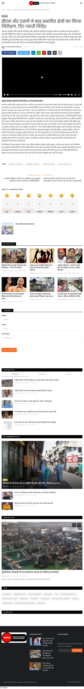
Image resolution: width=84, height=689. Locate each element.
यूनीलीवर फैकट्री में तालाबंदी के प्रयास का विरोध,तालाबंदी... (31, 572)
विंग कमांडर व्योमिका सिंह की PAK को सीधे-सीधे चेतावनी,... (48, 666)
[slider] (30, 95)
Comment (5, 334)
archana (32, 273)
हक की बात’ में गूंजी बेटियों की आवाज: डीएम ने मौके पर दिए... (70, 295)
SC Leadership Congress (61, 599)
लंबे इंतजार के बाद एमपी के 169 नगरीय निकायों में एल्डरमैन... (35, 422)
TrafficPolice (45, 599)
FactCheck (34, 599)
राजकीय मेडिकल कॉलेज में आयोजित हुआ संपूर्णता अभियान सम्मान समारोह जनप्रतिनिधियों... (22, 179)
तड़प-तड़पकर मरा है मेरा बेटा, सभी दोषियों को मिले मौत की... (48, 642)
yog (56, 594)
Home (3, 10)
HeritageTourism (20, 594)
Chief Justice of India (10, 599)
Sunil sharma (6, 271)
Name (4, 315)
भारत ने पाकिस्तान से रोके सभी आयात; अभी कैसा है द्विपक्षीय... (35, 493)
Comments (7, 310)
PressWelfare (7, 603)
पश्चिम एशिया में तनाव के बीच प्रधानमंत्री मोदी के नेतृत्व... (33, 391)
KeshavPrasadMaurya (68, 594)
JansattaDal (7, 594)
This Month (42, 374)
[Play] (5, 94)
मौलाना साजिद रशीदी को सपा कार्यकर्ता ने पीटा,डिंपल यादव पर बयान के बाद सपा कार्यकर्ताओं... (63, 179)
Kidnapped (48, 594)
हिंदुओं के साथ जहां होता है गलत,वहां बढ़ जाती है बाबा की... (34, 503)
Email (4, 325)
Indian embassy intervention (25, 603)
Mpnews (75, 599)
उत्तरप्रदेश (9, 10)
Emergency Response (16, 164)
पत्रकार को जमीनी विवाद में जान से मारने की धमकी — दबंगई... (41, 267)
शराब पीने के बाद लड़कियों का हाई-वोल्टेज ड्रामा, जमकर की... (35, 412)
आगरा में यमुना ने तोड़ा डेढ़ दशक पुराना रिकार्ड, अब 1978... (42, 295)
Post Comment (9, 350)
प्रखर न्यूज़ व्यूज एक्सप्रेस (42, 3)
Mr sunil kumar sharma (11, 47)
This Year (69, 374)
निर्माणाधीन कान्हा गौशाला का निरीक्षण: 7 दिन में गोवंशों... (14, 266)
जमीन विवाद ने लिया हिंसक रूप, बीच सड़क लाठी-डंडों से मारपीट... (37, 380)
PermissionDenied (35, 594)
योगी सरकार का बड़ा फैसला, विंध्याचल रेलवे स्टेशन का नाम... (13, 296)
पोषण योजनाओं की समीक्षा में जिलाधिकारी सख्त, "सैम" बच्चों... (48, 654)
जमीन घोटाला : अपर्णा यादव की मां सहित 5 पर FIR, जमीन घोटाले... (69, 267)
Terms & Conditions (74, 682)
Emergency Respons (32, 164)
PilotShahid (24, 599)
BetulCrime (41, 603)
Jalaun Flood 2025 (49, 164)
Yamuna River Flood (64, 164)
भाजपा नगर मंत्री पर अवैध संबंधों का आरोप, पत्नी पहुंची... (33, 401)
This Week (15, 374)
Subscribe (77, 650)
